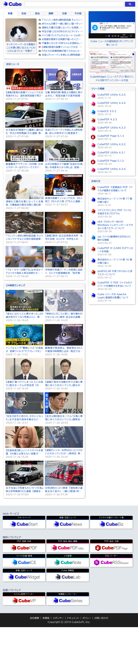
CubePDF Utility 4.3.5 (111, 95)
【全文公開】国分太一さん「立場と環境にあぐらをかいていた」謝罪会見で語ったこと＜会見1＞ (64, 466)
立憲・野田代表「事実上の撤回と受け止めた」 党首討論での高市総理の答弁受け (64, 142)
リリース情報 (97, 89)
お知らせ (95, 181)
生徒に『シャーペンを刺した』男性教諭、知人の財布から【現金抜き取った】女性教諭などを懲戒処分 (64, 179)
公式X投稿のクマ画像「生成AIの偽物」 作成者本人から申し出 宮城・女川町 (64, 214)
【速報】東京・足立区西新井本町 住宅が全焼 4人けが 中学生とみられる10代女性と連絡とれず (64, 285)
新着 (10, 13)
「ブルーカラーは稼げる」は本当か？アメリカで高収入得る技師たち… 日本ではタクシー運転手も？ (24, 319)
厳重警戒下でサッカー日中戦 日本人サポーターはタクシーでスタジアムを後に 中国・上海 (24, 214)
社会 (23, 13)
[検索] (73, 4)
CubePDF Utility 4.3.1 (111, 152)
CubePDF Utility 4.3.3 (111, 128)
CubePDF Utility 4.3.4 (111, 103)
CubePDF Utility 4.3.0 (111, 169)
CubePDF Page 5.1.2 (110, 161)
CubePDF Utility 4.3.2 (111, 144)
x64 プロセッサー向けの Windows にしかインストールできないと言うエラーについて (115, 225)
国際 (51, 13)
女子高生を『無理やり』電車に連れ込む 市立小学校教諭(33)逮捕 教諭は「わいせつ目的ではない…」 (24, 179)
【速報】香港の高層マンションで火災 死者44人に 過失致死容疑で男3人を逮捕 (82, 47)
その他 (78, 13)
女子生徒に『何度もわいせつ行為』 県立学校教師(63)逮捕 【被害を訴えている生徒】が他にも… (25, 537)
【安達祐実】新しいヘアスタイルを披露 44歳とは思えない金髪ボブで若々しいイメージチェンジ (24, 500)
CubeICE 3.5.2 (106, 111)
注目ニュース (12, 111)
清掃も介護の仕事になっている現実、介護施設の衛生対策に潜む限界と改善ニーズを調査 (24, 251)
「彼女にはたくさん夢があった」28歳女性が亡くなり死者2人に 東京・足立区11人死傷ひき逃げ (24, 363)
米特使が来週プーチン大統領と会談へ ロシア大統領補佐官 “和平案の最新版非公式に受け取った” (64, 319)
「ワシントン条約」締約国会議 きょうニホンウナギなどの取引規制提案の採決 (80, 20)
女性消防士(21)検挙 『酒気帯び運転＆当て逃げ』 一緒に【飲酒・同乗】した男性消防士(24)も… (64, 537)
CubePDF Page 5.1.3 (110, 136)
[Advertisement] (44, 83)
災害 (64, 13)
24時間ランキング (15, 332)
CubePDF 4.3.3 (107, 119)
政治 (37, 13)
